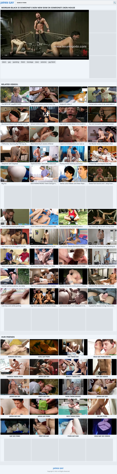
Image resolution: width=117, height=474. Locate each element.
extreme (43, 62)
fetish (23, 62)
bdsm (4, 62)
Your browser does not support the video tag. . (44, 35)
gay (9, 62)
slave (37, 62)
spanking (16, 62)
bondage (30, 62)
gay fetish (52, 62)
